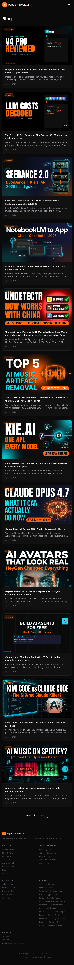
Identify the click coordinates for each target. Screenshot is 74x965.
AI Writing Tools (45, 849)
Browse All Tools (8, 894)
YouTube (5, 940)
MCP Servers (7, 856)
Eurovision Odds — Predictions (51, 915)
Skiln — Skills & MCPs (47, 884)
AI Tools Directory (9, 849)
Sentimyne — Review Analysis (51, 891)
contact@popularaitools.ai (12, 943)
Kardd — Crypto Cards (48, 894)
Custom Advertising (10, 888)
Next (43, 815)
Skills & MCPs (7, 853)
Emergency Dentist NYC (48, 922)
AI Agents (6, 860)
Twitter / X (6, 936)
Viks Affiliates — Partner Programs (53, 912)
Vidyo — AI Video (46, 888)
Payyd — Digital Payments (49, 898)
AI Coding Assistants (47, 860)
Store (4, 873)
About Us (6, 898)
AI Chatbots (44, 863)
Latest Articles (8, 891)
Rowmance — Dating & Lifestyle (52, 918)
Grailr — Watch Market (48, 908)
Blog (4, 870)
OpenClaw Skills (8, 863)
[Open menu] (69, 4)
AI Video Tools (45, 856)
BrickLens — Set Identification (51, 905)
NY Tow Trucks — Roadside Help (52, 925)
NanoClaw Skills (8, 867)
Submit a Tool (7, 884)
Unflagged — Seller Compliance (52, 901)
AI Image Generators (47, 853)
